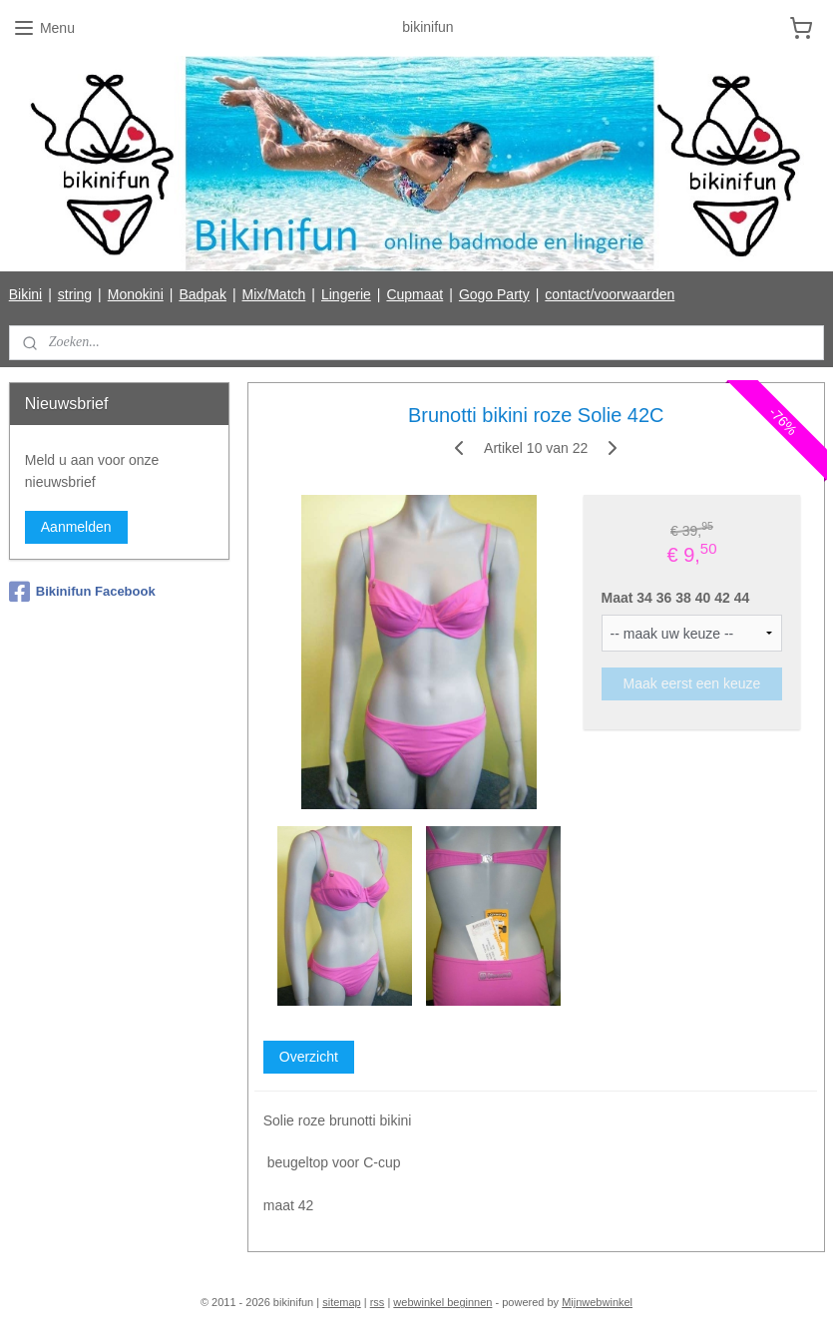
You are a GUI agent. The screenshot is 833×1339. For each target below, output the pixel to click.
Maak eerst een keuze (691, 682)
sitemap (341, 1302)
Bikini (25, 294)
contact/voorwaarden (609, 294)
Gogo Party (494, 294)
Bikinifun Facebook (82, 592)
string (75, 294)
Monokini (136, 294)
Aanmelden (76, 527)
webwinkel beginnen (442, 1302)
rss (377, 1302)
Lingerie (346, 294)
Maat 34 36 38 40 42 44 (675, 598)
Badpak (202, 294)
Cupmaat (414, 294)
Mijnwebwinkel (597, 1302)
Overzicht (307, 1056)
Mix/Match (274, 294)
